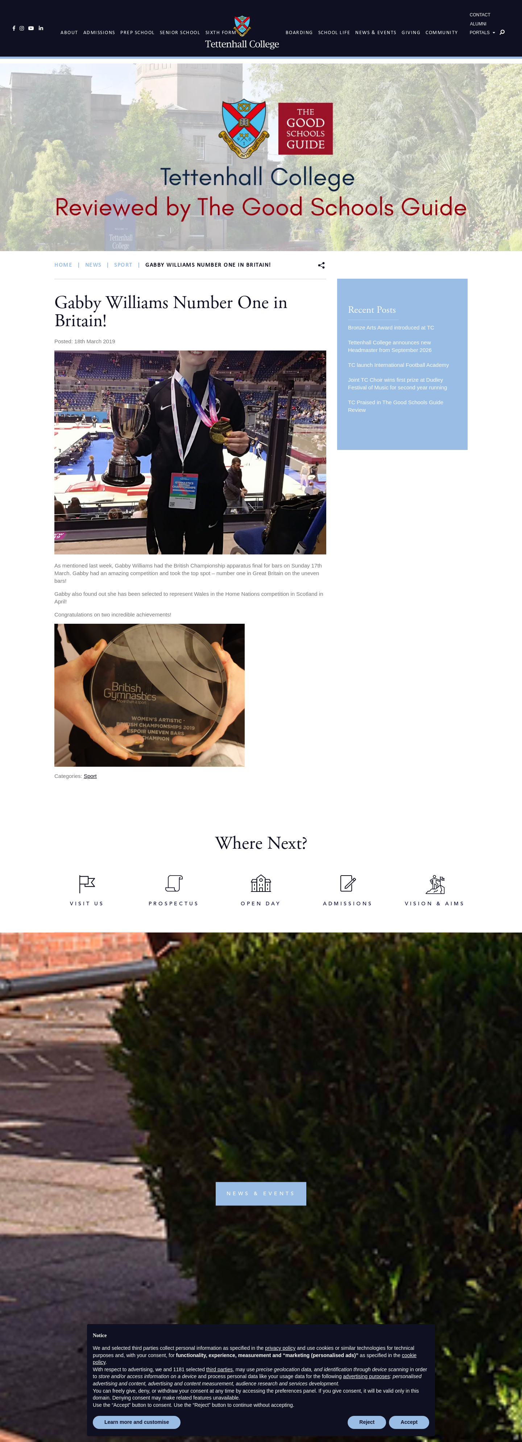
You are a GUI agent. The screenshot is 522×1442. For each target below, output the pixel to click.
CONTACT (480, 17)
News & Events (376, 31)
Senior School (180, 31)
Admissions (99, 31)
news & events (261, 1034)
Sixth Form (221, 31)
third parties (219, 1369)
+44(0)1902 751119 (263, 1306)
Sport (90, 776)
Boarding (299, 31)
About (69, 31)
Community (442, 31)
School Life (334, 31)
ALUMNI (478, 26)
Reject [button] (366, 1422)
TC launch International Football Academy (398, 365)
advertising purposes (366, 1376)
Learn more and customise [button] (136, 1422)
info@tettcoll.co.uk (264, 1315)
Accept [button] (409, 1422)
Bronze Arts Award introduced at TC (391, 327)
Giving (411, 31)
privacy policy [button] (280, 1348)
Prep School (137, 31)
